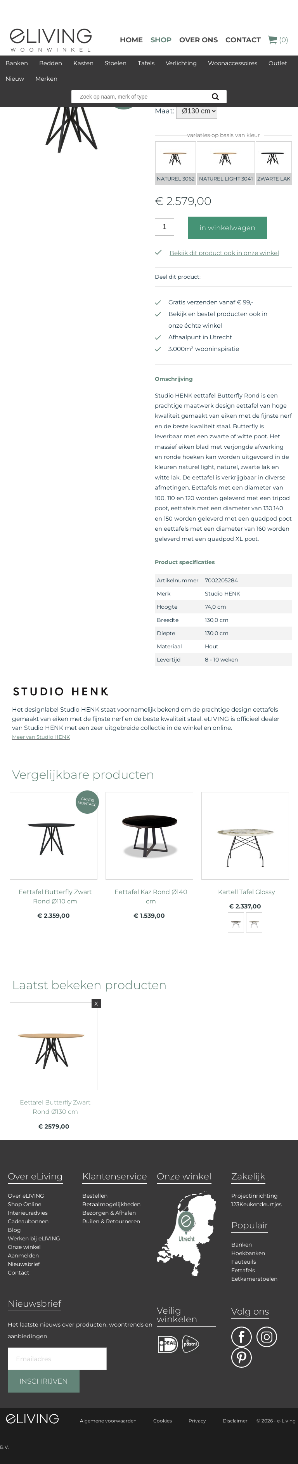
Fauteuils (243, 1261)
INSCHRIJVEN (43, 1381)
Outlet (278, 63)
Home (131, 40)
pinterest (241, 1357)
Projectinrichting (254, 1195)
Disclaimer (235, 1421)
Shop (161, 40)
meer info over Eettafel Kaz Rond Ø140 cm (149, 850)
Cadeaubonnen (28, 1221)
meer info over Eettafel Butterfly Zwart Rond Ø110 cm (53, 850)
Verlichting (181, 63)
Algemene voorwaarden (108, 1421)
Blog (14, 1229)
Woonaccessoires (232, 63)
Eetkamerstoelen (254, 1278)
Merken (46, 78)
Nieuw (14, 78)
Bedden (50, 63)
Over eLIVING (26, 1195)
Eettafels (243, 1270)
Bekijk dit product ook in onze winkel (217, 253)
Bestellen (94, 1195)
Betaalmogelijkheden (111, 1204)
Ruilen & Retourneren (111, 1221)
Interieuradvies (28, 1212)
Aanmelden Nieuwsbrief (24, 1260)
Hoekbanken (248, 1253)
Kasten (83, 63)
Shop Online (24, 1204)
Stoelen (115, 63)
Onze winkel (24, 1246)
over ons (198, 40)
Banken (16, 63)
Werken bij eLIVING (34, 1238)
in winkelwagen (227, 228)
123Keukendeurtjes (256, 1204)
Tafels (146, 63)
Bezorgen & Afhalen (109, 1212)
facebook (241, 1337)
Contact (243, 40)
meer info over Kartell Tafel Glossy (245, 850)
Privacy (197, 1421)
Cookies (162, 1421)
